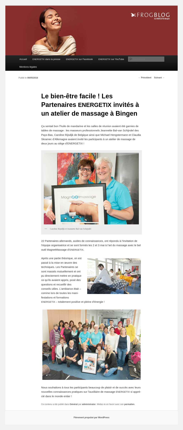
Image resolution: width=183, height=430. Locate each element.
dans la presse (46, 59)
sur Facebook (79, 59)
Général (74, 404)
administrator (89, 404)
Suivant (159, 77)
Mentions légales (28, 67)
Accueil (23, 59)
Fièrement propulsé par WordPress (91, 417)
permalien (129, 404)
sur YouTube (111, 59)
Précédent (144, 77)
